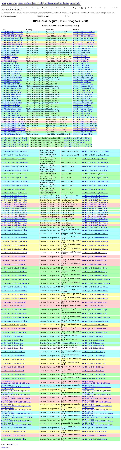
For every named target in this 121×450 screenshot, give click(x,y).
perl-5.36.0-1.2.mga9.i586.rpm (82, 82)
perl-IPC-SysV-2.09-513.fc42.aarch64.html (14, 221)
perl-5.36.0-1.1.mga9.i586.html (10, 90)
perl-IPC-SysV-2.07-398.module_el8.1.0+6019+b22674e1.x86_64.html (16, 424)
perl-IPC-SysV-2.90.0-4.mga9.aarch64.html (14, 166)
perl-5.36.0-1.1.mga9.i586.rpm (82, 90)
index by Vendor (38, 3)
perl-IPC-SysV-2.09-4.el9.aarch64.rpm (93, 352)
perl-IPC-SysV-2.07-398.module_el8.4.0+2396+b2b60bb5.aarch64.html (16, 412)
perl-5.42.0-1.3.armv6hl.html (10, 50)
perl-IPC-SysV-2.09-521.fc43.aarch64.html (14, 212)
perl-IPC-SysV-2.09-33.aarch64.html (12, 336)
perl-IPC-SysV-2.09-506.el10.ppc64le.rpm (95, 325)
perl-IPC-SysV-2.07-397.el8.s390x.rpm (94, 435)
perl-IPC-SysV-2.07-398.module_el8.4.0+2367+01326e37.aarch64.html (16, 416)
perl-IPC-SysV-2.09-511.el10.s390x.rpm (94, 302)
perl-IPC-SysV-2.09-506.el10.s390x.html (13, 328)
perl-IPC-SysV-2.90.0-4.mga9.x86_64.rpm (95, 178)
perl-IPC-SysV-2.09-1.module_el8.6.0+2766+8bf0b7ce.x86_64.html (15, 393)
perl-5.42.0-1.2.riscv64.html (9, 59)
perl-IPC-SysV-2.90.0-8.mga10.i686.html (13, 159)
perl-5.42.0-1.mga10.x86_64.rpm (83, 75)
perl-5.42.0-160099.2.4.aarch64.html (12, 32)
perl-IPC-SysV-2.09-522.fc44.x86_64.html (14, 208)
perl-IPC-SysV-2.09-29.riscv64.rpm (93, 348)
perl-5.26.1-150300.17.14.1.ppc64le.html (13, 119)
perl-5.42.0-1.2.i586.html (8, 55)
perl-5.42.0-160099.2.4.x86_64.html (12, 38)
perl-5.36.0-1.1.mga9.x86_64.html (11, 92)
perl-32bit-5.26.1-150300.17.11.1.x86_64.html (15, 146)
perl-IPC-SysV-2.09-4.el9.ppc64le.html (13, 359)
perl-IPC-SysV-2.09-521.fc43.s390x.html (13, 217)
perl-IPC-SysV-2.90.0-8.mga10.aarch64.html (14, 151)
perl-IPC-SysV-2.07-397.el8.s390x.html (13, 435)
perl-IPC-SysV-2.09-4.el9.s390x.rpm (93, 367)
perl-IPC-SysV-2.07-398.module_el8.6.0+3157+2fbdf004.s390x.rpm (96, 401)
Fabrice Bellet (5, 447)
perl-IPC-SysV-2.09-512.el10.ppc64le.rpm (95, 241)
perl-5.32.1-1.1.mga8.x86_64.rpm (83, 107)
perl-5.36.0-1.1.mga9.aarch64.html (11, 86)
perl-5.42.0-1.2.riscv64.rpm (81, 59)
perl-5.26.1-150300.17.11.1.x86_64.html (13, 132)
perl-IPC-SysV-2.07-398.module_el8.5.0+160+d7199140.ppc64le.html (16, 408)
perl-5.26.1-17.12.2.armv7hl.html (11, 134)
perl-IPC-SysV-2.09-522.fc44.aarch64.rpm (95, 196)
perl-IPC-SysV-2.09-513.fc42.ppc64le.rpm (95, 223)
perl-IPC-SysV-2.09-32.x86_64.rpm (93, 345)
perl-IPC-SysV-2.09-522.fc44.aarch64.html (14, 196)
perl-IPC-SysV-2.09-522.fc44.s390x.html (13, 204)
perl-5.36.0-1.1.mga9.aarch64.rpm (83, 86)
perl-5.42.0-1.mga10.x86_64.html (11, 75)
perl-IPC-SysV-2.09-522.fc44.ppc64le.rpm (95, 200)
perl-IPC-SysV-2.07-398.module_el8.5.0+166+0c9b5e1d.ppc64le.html (16, 405)
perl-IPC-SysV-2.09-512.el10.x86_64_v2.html (15, 279)
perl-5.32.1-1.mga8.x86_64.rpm (82, 115)
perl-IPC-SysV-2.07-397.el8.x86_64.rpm (94, 439)
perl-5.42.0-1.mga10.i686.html (10, 73)
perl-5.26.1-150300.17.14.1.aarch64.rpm (85, 117)
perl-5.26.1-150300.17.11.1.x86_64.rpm (85, 132)
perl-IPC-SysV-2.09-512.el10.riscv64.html (14, 253)
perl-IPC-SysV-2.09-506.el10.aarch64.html (14, 321)
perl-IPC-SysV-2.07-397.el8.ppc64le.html (13, 431)
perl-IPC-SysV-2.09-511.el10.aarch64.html (14, 287)
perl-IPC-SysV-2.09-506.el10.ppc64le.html (14, 325)
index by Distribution (24, 3)
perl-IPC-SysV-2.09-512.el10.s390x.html (13, 256)
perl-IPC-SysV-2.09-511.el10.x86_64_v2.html (15, 317)
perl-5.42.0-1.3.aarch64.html (9, 48)
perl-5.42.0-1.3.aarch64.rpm (81, 48)
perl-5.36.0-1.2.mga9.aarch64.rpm (83, 78)
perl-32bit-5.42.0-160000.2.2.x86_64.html (14, 140)
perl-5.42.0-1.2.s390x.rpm (80, 61)
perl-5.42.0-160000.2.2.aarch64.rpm (84, 40)
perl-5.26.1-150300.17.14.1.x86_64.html (13, 123)
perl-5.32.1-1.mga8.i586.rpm (81, 113)
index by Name (64, 3)
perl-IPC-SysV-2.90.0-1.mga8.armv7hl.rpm (95, 185)
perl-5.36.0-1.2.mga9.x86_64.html (11, 84)
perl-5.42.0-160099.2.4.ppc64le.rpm (84, 34)
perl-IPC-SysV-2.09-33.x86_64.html (12, 340)
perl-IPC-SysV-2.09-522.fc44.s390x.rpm (94, 204)
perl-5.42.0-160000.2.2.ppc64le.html (12, 42)
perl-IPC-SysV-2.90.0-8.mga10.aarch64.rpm (95, 151)
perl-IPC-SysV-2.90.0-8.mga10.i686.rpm (94, 159)
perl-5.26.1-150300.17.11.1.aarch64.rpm (85, 125)
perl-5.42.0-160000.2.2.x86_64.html (12, 46)
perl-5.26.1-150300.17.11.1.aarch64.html (13, 125)
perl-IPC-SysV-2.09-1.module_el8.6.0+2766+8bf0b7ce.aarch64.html (15, 386)
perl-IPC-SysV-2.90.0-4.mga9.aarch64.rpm (95, 166)
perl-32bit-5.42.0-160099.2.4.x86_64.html (14, 138)
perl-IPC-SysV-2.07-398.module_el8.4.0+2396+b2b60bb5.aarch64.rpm (97, 412)
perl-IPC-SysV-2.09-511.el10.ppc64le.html (14, 294)
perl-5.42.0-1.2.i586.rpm (80, 55)
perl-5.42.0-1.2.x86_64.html (9, 63)
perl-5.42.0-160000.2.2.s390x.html (11, 44)
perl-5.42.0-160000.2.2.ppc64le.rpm (84, 42)
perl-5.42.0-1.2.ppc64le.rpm (81, 57)
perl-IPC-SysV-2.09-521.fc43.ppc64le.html (14, 214)
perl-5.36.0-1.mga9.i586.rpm (81, 98)
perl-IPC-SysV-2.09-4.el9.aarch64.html (13, 352)
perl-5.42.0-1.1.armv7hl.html (10, 67)
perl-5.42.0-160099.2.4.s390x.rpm (83, 36)
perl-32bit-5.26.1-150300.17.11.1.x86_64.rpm (78, 146)
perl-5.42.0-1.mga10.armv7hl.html (11, 71)
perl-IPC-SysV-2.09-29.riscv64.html (12, 348)
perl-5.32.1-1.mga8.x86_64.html (11, 115)
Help (78, 3)
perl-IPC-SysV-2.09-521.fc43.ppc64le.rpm (95, 214)
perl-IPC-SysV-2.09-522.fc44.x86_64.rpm (95, 208)
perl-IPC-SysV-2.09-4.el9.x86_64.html (13, 374)
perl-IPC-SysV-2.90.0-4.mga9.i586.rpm (94, 174)
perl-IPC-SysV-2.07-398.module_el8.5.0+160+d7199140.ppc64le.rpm (97, 408)
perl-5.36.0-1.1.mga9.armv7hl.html (11, 88)
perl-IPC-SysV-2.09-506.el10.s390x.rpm (94, 328)
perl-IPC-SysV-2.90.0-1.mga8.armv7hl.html (14, 185)
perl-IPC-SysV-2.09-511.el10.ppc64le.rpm (95, 294)
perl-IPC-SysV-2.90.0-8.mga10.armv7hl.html (15, 155)
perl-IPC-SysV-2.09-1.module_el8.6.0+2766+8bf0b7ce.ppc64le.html (15, 389)
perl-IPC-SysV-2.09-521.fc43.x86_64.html (14, 219)
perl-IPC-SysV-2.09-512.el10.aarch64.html (14, 230)
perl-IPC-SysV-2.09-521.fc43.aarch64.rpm (95, 212)
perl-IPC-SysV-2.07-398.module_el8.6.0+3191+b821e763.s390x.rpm (97, 397)
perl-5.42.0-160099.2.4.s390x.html (11, 36)
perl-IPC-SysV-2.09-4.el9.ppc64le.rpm (93, 359)
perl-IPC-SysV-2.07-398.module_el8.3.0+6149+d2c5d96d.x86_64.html (16, 420)
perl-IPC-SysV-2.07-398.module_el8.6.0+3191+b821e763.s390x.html (16, 397)
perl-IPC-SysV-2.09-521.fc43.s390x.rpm (94, 217)
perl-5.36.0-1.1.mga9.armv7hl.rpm (83, 88)
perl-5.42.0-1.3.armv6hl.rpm (81, 50)
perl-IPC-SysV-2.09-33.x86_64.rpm (93, 340)
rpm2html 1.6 (13, 444)
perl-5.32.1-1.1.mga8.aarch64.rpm (83, 103)
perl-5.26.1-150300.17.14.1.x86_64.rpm (85, 123)
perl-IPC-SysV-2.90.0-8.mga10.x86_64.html (14, 162)
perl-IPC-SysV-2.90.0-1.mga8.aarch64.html (14, 181)
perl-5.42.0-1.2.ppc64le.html (9, 57)
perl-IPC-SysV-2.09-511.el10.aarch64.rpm (95, 287)
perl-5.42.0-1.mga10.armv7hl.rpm (83, 71)
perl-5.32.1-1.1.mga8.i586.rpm (82, 105)
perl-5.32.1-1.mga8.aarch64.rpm (82, 109)
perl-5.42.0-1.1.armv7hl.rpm (81, 67)
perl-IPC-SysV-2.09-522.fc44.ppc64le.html (14, 200)
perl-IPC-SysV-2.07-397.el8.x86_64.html (13, 439)
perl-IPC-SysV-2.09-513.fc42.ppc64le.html (14, 223)
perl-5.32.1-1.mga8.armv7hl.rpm (82, 111)
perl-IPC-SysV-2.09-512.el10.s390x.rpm (94, 256)
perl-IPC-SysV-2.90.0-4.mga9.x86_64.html (14, 178)
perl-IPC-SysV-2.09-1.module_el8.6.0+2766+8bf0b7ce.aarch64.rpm (96, 386)
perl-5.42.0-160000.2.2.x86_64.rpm (83, 46)
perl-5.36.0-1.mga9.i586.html (10, 98)
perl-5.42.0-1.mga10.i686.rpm (82, 73)
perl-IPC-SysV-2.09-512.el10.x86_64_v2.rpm (96, 279)
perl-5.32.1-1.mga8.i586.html (10, 113)
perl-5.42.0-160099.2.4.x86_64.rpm (83, 38)
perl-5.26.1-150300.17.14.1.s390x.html (13, 121)
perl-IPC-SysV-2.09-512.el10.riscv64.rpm (94, 253)
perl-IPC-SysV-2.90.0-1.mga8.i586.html (13, 189)
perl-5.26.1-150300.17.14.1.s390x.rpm (84, 121)
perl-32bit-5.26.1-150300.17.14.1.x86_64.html (15, 144)
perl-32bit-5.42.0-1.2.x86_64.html (11, 142)
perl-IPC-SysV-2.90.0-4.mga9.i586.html (13, 174)
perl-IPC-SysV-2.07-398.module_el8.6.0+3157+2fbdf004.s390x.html (16, 401)
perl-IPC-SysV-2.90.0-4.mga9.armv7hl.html (14, 170)
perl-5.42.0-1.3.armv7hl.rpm (81, 52)
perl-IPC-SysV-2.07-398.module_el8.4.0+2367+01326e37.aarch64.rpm (97, 416)
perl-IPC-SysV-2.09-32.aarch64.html (12, 343)
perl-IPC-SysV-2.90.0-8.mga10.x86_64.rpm (95, 162)
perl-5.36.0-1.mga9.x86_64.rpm (82, 100)
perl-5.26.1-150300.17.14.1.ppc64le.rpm (85, 119)
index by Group (12, 3)
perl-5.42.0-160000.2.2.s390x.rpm (83, 44)
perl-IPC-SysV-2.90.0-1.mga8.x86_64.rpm (95, 193)
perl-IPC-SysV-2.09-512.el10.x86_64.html (14, 268)
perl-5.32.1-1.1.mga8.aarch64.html (11, 103)
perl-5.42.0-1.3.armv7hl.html (10, 52)
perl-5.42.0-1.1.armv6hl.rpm (81, 65)
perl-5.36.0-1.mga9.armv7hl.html (11, 96)
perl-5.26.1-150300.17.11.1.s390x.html (13, 130)
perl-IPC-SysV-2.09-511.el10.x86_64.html (14, 310)
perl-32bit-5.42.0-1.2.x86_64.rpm (74, 142)
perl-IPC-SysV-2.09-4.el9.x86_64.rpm (93, 374)
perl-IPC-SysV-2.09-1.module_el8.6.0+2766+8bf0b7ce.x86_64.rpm (96, 393)
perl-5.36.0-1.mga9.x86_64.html (11, 100)
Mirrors (72, 3)
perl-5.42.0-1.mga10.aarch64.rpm (83, 69)
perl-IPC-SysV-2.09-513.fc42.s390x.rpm (94, 225)
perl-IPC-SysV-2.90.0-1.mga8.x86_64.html (14, 193)
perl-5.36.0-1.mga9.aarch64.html (11, 94)
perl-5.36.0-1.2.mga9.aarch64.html (11, 78)
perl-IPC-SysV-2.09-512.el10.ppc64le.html (14, 241)
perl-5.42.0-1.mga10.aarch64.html (11, 69)
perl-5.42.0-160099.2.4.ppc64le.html (12, 34)
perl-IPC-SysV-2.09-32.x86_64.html (12, 345)
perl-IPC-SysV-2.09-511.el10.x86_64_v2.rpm (96, 317)
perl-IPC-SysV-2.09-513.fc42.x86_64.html (14, 227)
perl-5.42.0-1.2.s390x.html (9, 61)
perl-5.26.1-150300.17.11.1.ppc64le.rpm (85, 128)
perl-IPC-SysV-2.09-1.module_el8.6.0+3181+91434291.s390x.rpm (96, 382)
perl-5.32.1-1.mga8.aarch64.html (11, 109)
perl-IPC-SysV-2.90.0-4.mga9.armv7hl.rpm (95, 170)
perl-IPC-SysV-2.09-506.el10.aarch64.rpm (95, 321)
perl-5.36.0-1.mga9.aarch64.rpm (82, 94)
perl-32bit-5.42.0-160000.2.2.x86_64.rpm (77, 140)
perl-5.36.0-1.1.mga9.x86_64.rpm (83, 92)
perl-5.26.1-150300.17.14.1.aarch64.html (13, 117)
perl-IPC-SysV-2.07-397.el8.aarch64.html (13, 427)
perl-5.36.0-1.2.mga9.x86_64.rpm (83, 84)
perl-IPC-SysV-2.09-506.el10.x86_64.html (14, 332)
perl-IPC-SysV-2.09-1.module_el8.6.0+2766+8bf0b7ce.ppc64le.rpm (96, 389)
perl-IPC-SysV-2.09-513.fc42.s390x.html (13, 225)
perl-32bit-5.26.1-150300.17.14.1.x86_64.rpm (78, 144)
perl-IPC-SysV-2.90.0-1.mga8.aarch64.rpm (95, 181)
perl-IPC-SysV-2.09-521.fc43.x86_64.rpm (95, 219)
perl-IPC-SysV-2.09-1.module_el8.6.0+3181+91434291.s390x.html (15, 382)
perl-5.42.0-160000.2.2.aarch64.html (12, 40)
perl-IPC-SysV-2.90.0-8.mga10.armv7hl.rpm (95, 155)
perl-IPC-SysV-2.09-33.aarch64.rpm (93, 336)
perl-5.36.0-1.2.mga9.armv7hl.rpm (83, 80)
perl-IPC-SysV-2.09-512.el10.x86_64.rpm (94, 268)
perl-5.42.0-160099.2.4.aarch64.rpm (84, 32)
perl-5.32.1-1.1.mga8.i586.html (10, 105)
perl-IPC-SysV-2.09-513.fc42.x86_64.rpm (95, 227)
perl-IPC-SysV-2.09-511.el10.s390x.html (13, 302)
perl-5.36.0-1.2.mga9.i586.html (10, 82)
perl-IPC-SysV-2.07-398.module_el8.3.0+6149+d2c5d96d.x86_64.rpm (97, 420)
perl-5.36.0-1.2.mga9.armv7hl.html (11, 80)
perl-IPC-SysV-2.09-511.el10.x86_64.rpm (94, 310)
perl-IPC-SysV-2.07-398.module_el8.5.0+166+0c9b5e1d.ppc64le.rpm (97, 405)
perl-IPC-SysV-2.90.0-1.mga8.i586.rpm (94, 189)
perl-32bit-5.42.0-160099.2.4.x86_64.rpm (77, 138)
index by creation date (51, 3)
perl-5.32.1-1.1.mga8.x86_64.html (11, 107)
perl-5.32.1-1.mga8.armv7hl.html (11, 111)
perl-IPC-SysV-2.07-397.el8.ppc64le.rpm (94, 431)
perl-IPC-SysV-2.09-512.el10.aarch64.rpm (95, 230)
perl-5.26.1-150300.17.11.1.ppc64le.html (13, 128)
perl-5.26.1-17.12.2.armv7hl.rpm (83, 134)
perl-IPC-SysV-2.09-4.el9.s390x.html (12, 367)
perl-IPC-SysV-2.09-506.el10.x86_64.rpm (94, 332)
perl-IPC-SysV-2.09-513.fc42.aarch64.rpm (95, 221)
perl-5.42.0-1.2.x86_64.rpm (81, 63)
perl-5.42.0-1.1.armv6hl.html (10, 65)
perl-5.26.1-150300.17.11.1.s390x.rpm (84, 130)
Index (4, 3)
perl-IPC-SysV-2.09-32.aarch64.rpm (93, 343)
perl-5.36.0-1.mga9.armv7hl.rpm (82, 96)
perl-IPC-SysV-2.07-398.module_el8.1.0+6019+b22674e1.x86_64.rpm (97, 424)
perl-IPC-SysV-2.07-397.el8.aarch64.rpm (94, 427)
